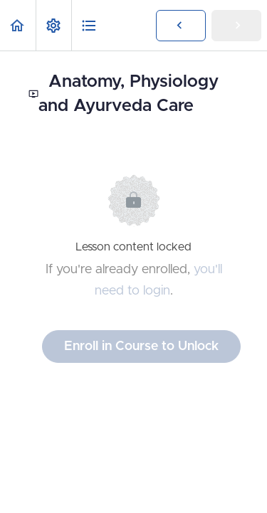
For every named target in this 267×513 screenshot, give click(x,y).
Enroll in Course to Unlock (141, 346)
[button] (18, 25)
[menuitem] (53, 25)
